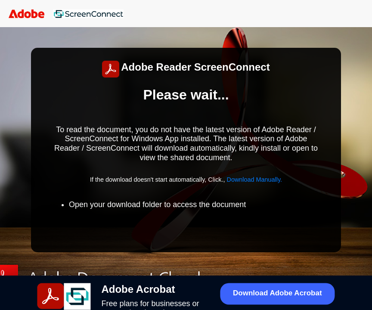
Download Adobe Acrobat (277, 293)
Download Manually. (254, 179)
